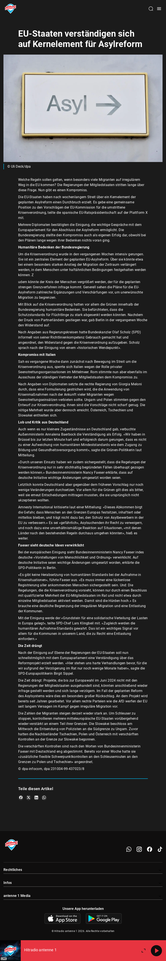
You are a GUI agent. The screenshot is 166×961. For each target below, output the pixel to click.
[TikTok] (160, 849)
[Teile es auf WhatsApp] (44, 797)
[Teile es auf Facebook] (20, 797)
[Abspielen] (156, 951)
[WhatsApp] (128, 849)
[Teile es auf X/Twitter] (28, 797)
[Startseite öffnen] (10, 9)
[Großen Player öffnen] (143, 950)
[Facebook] (149, 849)
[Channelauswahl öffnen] (151, 8)
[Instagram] (139, 849)
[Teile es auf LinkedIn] (36, 797)
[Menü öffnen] (159, 8)
